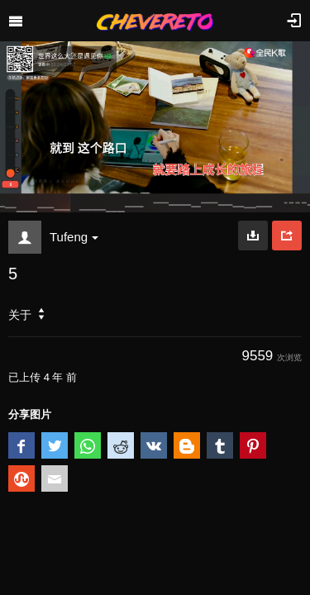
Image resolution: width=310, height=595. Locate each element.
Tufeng (74, 237)
